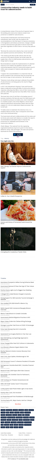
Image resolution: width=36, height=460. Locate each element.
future (11, 424)
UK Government (28, 422)
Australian (31, 410)
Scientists (7, 424)
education (32, 417)
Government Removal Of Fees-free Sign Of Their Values (17, 286)
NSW (8, 412)
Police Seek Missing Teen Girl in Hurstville (13, 329)
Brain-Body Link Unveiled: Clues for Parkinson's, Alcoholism (15, 375)
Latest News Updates (6, 433)
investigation (15, 419)
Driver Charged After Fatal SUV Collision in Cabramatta (17, 343)
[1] (22, 450)
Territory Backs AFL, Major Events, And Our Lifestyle (16, 400)
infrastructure (19, 417)
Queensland (8, 414)
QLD (2, 424)
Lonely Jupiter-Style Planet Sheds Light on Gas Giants (17, 389)
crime (2, 422)
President (21, 424)
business (15, 414)
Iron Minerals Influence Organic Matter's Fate (14, 347)
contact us (13, 458)
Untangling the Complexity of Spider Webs (13, 252)
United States (26, 419)
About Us (21, 435)
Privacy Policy (4, 435)
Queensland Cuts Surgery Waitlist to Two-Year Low (16, 334)
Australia (3, 410)
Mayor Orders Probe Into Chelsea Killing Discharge (16, 321)
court (12, 427)
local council (3, 417)
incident (21, 427)
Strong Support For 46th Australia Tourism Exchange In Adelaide (17, 298)
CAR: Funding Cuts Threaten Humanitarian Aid (14, 380)
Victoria (11, 412)
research (3, 412)
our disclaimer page (23, 458)
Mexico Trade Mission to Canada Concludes (14, 313)
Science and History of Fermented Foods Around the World (16, 223)
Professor (17, 412)
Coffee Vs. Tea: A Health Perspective (11, 196)
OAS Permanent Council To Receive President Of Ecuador (18, 361)
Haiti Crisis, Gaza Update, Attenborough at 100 (15, 356)
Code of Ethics (22, 433)
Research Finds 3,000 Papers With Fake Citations (15, 370)
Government (9, 410)
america (3, 427)
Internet (16, 427)
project (32, 419)
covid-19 (27, 414)
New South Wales (11, 417)
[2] (23, 450)
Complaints (26, 435)
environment (27, 412)
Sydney (16, 424)
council (20, 414)
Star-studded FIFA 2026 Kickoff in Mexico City (14, 303)
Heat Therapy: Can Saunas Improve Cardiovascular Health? (16, 167)
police (26, 410)
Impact (7, 427)
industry (6, 138)
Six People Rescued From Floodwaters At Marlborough (17, 396)
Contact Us (29, 433)
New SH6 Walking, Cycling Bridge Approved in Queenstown (14, 338)
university (15, 410)
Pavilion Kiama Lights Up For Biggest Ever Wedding (16, 290)
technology (3, 419)
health (22, 412)
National (2, 4)
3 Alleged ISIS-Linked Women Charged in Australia (16, 294)
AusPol (20, 419)
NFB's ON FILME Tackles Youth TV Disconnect (14, 384)
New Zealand (20, 422)
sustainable (14, 422)
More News (18, 404)
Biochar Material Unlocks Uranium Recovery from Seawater (16, 351)
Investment (26, 417)
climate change (28, 424)
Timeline (3, 278)
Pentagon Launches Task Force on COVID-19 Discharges (17, 325)
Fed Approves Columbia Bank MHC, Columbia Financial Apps (17, 366)
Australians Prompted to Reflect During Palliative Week (17, 282)
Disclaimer (10, 435)
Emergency (7, 422)
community (21, 410)
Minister (3, 414)
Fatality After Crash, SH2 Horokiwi (11, 392)
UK (23, 414)
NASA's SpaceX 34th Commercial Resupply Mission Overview (16, 309)
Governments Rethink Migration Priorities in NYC (15, 317)
